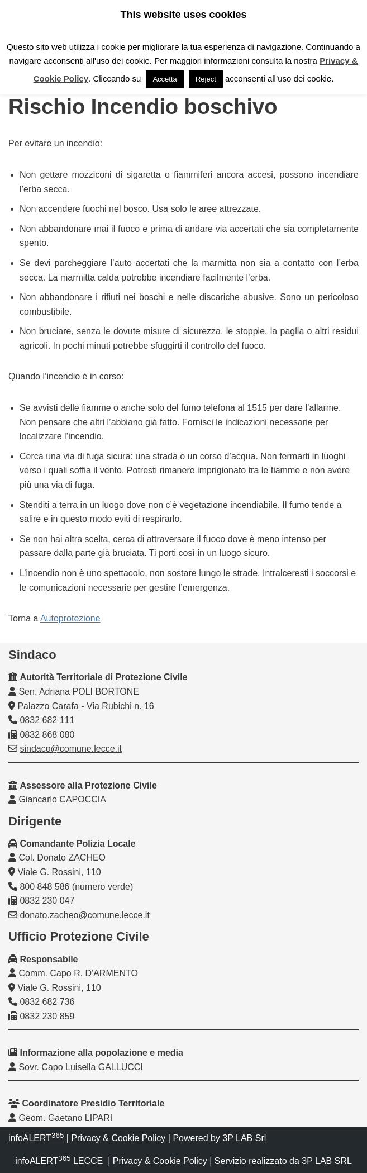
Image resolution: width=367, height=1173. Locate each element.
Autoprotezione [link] (70, 618)
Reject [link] (206, 79)
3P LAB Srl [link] (244, 1138)
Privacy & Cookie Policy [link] (118, 1138)
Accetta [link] (164, 79)
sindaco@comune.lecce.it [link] (71, 748)
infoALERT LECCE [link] (59, 1161)
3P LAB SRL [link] (327, 1161)
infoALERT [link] (36, 1138)
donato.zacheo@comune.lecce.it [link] (84, 915)
